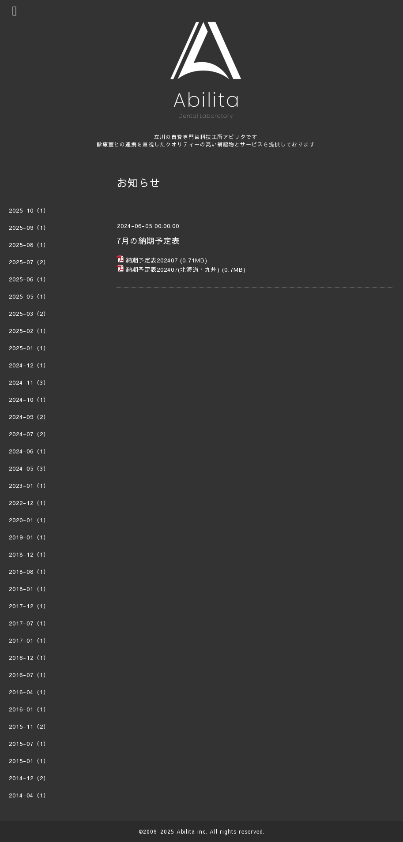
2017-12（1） (29, 606)
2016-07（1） (29, 675)
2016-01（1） (29, 709)
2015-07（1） (29, 744)
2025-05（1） (29, 296)
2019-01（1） (29, 537)
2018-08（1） (29, 572)
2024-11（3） (29, 382)
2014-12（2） (29, 778)
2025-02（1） (29, 331)
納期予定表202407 (152, 260)
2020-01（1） (29, 520)
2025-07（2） (29, 262)
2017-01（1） (29, 640)
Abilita (186, 831)
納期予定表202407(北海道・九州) (173, 269)
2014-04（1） (29, 795)
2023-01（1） (29, 486)
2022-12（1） (29, 503)
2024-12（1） (29, 365)
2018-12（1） (29, 554)
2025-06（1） (29, 279)
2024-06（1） (29, 451)
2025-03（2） (29, 314)
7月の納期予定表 (148, 240)
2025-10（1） (29, 210)
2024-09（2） (29, 417)
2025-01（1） (29, 348)
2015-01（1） (29, 761)
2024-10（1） (29, 400)
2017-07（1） (29, 623)
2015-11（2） (29, 726)
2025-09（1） (29, 228)
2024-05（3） (29, 468)
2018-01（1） (29, 589)
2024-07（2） (29, 434)
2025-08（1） (29, 245)
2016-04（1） (29, 692)
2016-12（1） (29, 658)
